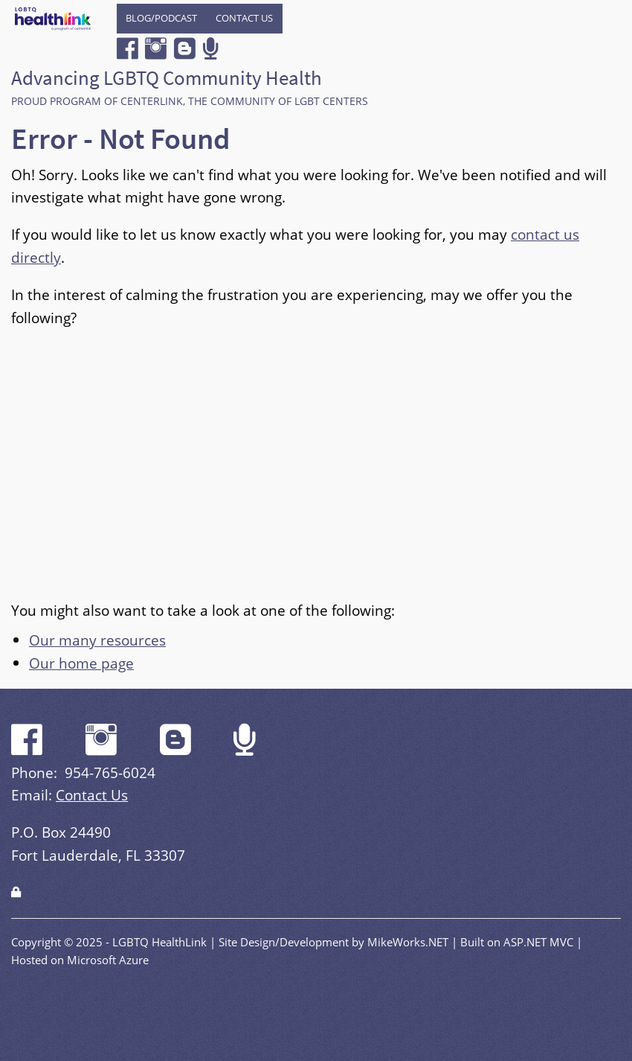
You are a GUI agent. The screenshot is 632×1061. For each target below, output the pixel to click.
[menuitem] (162, 19)
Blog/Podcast (161, 18)
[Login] (16, 892)
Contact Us (244, 18)
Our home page (81, 663)
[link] (16, 892)
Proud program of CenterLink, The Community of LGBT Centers (189, 101)
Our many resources (97, 640)
